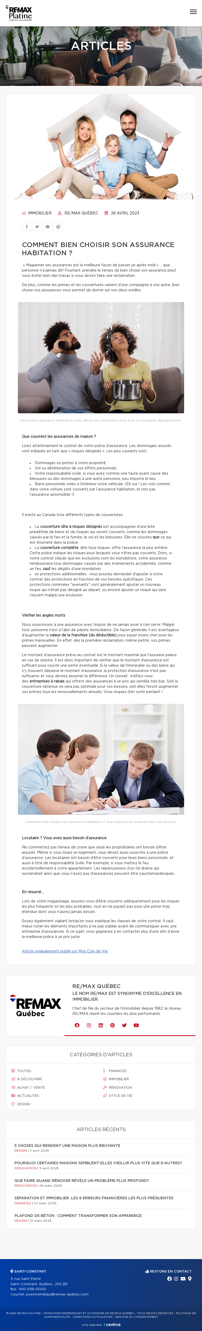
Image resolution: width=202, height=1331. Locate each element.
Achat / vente (28, 1087)
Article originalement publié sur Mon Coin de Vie (65, 951)
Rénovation (117, 1087)
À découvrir (26, 1079)
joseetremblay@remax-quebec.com (57, 1294)
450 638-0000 (32, 1289)
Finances (115, 1071)
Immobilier (37, 213)
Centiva (112, 1324)
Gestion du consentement (136, 1317)
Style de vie (117, 1096)
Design (20, 1104)
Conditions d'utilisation (92, 1317)
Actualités (25, 1096)
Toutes (21, 1071)
